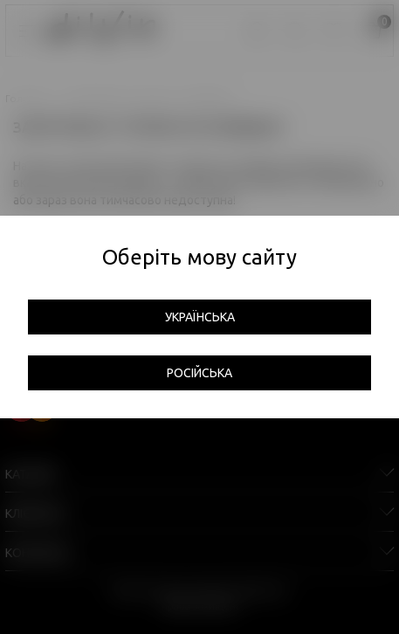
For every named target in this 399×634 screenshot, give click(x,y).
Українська (200, 317)
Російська (199, 373)
